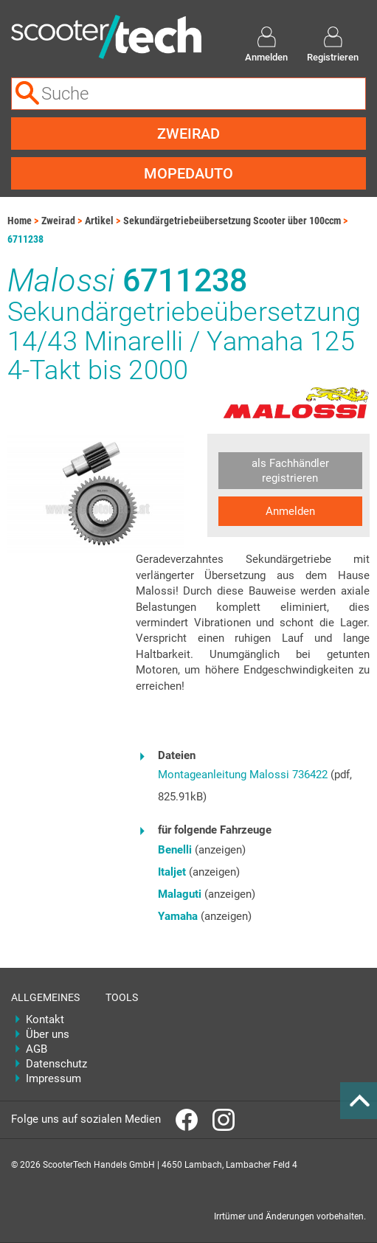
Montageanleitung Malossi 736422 (243, 774)
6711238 (25, 239)
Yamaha (178, 916)
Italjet (172, 872)
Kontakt (45, 1019)
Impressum (53, 1078)
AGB (36, 1049)
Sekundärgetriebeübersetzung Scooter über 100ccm (232, 220)
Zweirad (188, 133)
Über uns (47, 1034)
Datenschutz (54, 1063)
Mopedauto (188, 173)
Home (19, 220)
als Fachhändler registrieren (290, 471)
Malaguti (179, 894)
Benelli (175, 849)
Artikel (99, 220)
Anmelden (290, 511)
